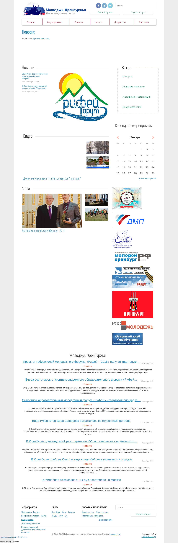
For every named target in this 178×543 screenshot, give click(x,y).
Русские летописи (41, 38)
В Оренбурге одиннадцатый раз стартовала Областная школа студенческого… (81, 441)
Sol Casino (22, 537)
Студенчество (102, 512)
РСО (61, 516)
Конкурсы (127, 76)
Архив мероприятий (147, 178)
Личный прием (105, 12)
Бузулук (71, 512)
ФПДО (54, 516)
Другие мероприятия (30, 523)
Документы (120, 21)
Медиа (98, 21)
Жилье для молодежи (133, 86)
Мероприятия (54, 21)
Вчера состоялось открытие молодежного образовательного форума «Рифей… (81, 379)
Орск (64, 512)
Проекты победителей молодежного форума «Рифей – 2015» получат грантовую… (81, 361)
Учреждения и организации (136, 96)
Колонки (78, 21)
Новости (87, 366)
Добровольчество (131, 106)
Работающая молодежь (92, 516)
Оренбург (56, 512)
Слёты (44, 516)
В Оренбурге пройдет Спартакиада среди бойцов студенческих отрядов (81, 459)
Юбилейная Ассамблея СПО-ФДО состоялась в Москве (81, 479)
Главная (30, 21)
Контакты (143, 21)
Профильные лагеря (30, 516)
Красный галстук (149, 536)
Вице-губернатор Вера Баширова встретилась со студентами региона (81, 420)
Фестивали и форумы (30, 512)
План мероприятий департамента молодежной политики (33, 530)
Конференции (27, 519)
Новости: (28, 32)
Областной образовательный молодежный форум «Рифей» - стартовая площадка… (81, 400)
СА (66, 516)
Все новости (105, 519)
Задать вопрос (138, 12)
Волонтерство (88, 512)
